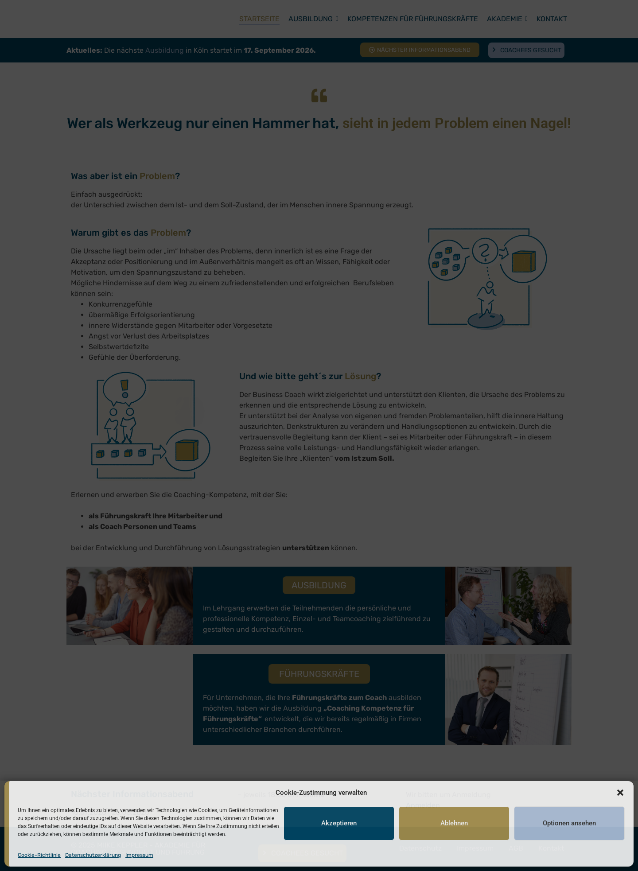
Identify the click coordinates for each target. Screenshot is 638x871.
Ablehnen (454, 824)
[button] (620, 792)
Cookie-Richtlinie (39, 855)
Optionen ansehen (569, 824)
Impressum (139, 855)
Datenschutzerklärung (93, 855)
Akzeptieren (339, 824)
